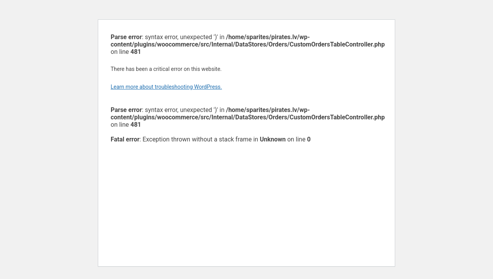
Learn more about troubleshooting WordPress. (166, 87)
